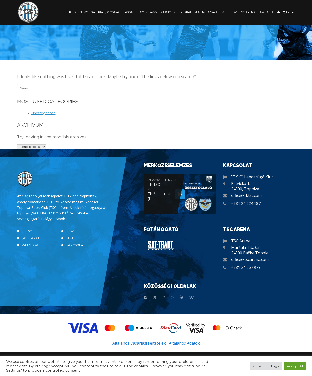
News (84, 12)
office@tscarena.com (250, 259)
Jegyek (142, 12)
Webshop (229, 12)
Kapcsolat (266, 12)
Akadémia (192, 12)
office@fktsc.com (246, 195)
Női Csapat (210, 12)
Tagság (129, 12)
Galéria (97, 12)
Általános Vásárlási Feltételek (139, 343)
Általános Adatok (184, 343)
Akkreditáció (160, 12)
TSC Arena (247, 12)
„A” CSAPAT (113, 12)
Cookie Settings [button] (266, 366)
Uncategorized (43, 113)
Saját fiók (278, 13)
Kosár (283, 13)
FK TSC (72, 12)
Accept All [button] (295, 366)
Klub (178, 12)
